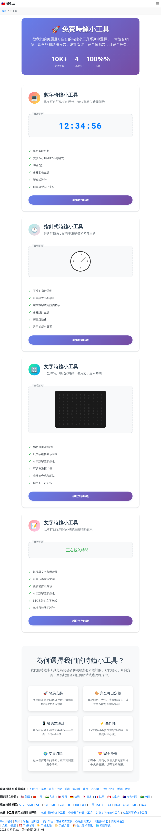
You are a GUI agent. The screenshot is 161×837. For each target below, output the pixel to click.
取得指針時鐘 (80, 340)
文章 (5, 825)
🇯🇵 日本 (87, 797)
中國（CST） (97, 804)
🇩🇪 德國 (75, 797)
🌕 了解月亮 (62, 825)
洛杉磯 (95, 789)
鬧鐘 (17, 821)
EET (77, 804)
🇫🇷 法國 (100, 797)
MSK (135, 804)
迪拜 (85, 789)
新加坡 (76, 789)
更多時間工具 (64, 821)
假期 (13, 825)
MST (54, 804)
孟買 (127, 789)
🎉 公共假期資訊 (82, 825)
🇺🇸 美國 (25, 797)
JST (109, 804)
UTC (21, 804)
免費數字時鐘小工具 (80, 812)
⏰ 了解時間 (26, 825)
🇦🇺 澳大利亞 (130, 797)
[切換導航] (157, 3)
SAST (126, 804)
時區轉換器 (102, 821)
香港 (67, 789)
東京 (51, 789)
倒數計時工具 (83, 821)
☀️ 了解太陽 (44, 825)
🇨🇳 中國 (37, 797)
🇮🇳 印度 (50, 797)
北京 (112, 789)
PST (46, 804)
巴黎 (59, 789)
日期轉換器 (118, 821)
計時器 (36, 821)
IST (84, 804)
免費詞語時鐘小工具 (135, 812)
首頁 (4, 11)
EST (69, 804)
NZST (144, 804)
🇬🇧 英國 (62, 797)
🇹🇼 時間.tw (8, 3)
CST (62, 804)
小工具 (10, 812)
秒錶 (26, 821)
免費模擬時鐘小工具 (53, 812)
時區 (14, 804)
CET (38, 804)
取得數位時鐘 (80, 200)
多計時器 (48, 821)
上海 (104, 789)
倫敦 (43, 789)
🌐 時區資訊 (103, 825)
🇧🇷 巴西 (145, 797)
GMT (30, 804)
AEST (117, 804)
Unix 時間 (6, 821)
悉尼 (120, 789)
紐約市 (34, 789)
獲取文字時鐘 (80, 496)
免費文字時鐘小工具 (108, 812)
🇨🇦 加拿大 (113, 797)
